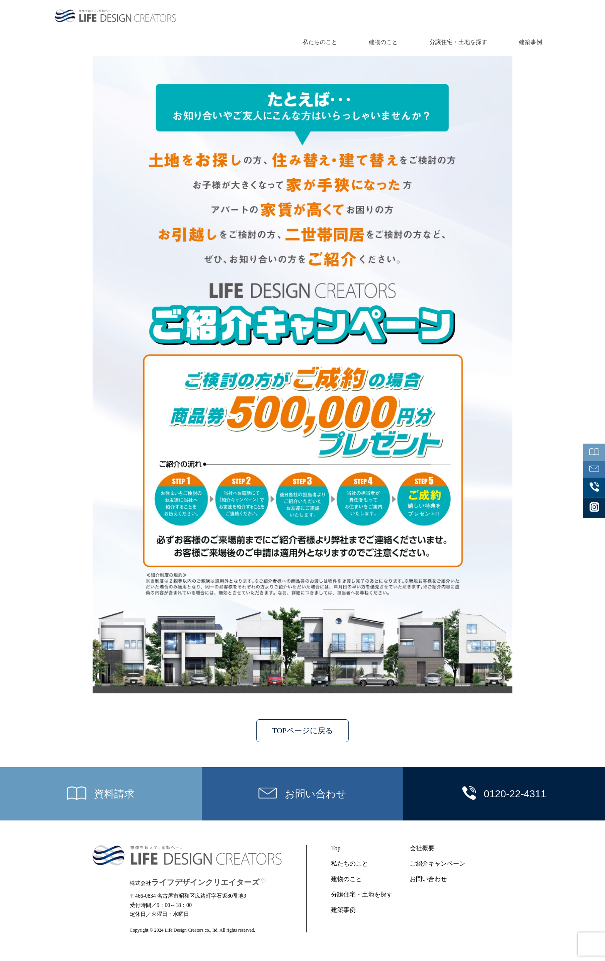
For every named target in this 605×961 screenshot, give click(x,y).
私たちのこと (319, 42)
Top (336, 848)
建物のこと (383, 42)
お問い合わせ (428, 879)
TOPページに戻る (302, 731)
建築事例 (530, 42)
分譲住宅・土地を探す (458, 42)
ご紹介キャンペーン (437, 864)
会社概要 (422, 848)
